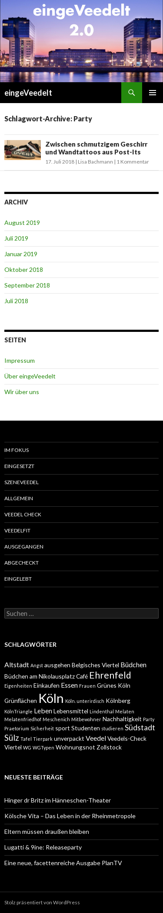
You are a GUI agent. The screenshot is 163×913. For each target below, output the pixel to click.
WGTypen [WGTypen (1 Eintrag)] (43, 747)
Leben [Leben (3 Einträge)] (43, 710)
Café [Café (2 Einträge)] (82, 676)
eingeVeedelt (28, 92)
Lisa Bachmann (95, 161)
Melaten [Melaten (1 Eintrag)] (124, 711)
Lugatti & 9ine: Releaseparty (43, 847)
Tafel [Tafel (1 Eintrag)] (26, 739)
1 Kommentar (132, 161)
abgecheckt (21, 562)
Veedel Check (22, 514)
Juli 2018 (16, 300)
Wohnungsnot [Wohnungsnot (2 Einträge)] (75, 747)
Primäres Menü (152, 92)
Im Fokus (16, 450)
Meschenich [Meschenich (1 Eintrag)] (56, 719)
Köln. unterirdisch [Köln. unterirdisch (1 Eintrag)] (84, 701)
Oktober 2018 (23, 269)
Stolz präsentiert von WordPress (42, 902)
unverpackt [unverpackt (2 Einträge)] (69, 738)
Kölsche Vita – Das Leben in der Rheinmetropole (70, 815)
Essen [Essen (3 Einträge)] (69, 685)
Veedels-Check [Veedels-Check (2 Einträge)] (126, 738)
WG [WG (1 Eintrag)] (27, 747)
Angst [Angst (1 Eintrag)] (36, 665)
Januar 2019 (20, 254)
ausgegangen (23, 546)
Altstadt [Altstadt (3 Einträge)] (16, 664)
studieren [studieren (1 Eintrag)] (112, 728)
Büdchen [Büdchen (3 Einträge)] (133, 664)
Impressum (19, 360)
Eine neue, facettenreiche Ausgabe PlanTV (63, 862)
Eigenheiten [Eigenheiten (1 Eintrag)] (18, 686)
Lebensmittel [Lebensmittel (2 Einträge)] (70, 711)
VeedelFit (17, 530)
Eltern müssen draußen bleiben (46, 831)
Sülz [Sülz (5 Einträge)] (11, 737)
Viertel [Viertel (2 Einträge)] (13, 747)
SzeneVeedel (21, 482)
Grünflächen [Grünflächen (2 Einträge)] (20, 700)
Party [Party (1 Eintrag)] (148, 719)
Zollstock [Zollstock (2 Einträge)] (109, 747)
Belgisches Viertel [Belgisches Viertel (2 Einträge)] (95, 665)
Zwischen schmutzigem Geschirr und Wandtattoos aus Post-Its (96, 148)
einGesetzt (19, 466)
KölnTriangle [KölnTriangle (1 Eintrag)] (18, 711)
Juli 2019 (16, 238)
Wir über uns (21, 391)
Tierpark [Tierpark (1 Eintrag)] (43, 739)
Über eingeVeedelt (30, 376)
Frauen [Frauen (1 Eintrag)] (87, 686)
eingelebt (18, 578)
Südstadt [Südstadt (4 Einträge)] (140, 727)
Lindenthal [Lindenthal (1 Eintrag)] (102, 711)
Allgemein (18, 498)
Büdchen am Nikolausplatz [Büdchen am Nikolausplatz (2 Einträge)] (39, 676)
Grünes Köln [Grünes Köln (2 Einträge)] (113, 685)
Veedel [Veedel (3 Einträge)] (96, 738)
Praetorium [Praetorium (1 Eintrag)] (16, 728)
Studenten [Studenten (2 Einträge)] (85, 728)
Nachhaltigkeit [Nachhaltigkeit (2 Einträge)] (122, 718)
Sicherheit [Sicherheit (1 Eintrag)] (42, 728)
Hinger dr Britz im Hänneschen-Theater (57, 800)
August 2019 (22, 222)
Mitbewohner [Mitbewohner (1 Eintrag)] (86, 719)
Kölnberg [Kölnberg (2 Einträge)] (118, 700)
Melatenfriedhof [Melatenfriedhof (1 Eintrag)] (22, 719)
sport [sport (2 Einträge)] (62, 728)
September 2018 (27, 285)
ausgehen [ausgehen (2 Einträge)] (57, 665)
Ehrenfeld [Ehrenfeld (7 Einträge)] (110, 674)
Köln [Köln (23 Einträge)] (51, 698)
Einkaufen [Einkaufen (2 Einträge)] (46, 685)
